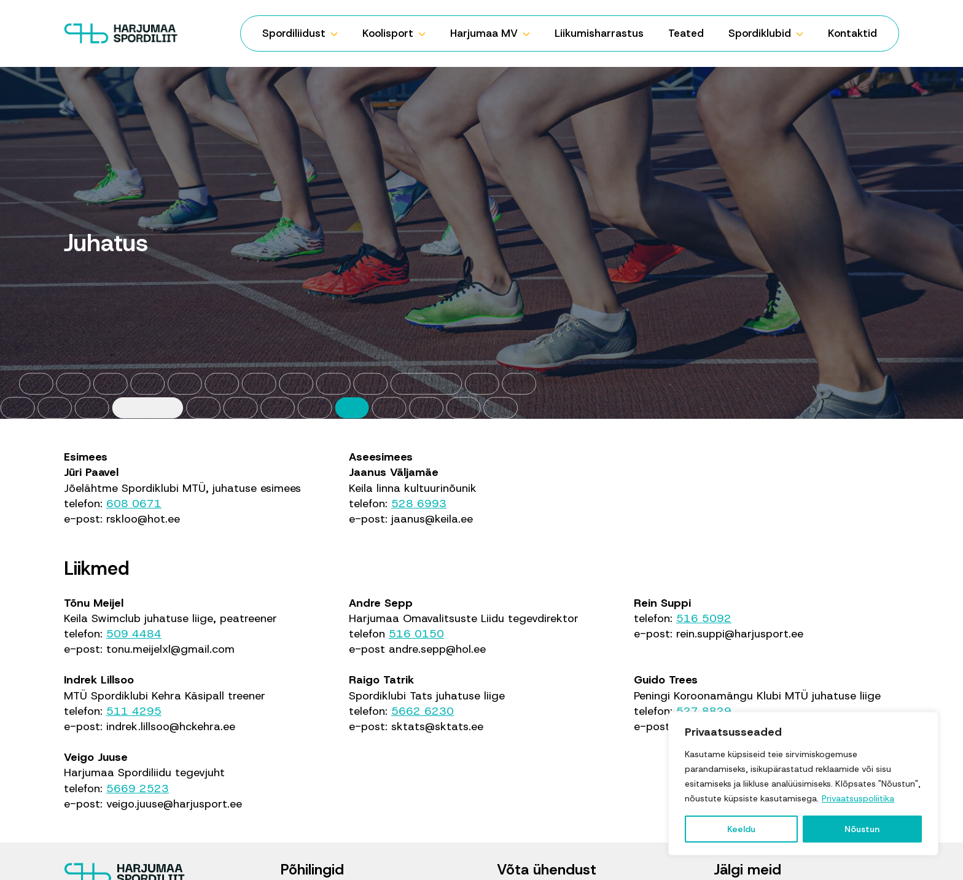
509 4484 (134, 633)
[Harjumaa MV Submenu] (530, 33)
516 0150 (416, 633)
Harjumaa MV (484, 33)
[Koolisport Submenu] (425, 33)
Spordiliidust (294, 33)
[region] (803, 783)
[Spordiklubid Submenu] (803, 33)
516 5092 (703, 618)
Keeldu (741, 829)
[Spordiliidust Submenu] (338, 33)
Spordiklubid (759, 33)
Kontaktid (852, 33)
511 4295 (134, 711)
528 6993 (418, 503)
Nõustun (861, 829)
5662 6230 (422, 711)
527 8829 (703, 711)
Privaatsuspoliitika (858, 798)
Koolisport (387, 33)
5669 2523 (137, 788)
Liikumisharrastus (599, 33)
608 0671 (134, 503)
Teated (686, 33)
